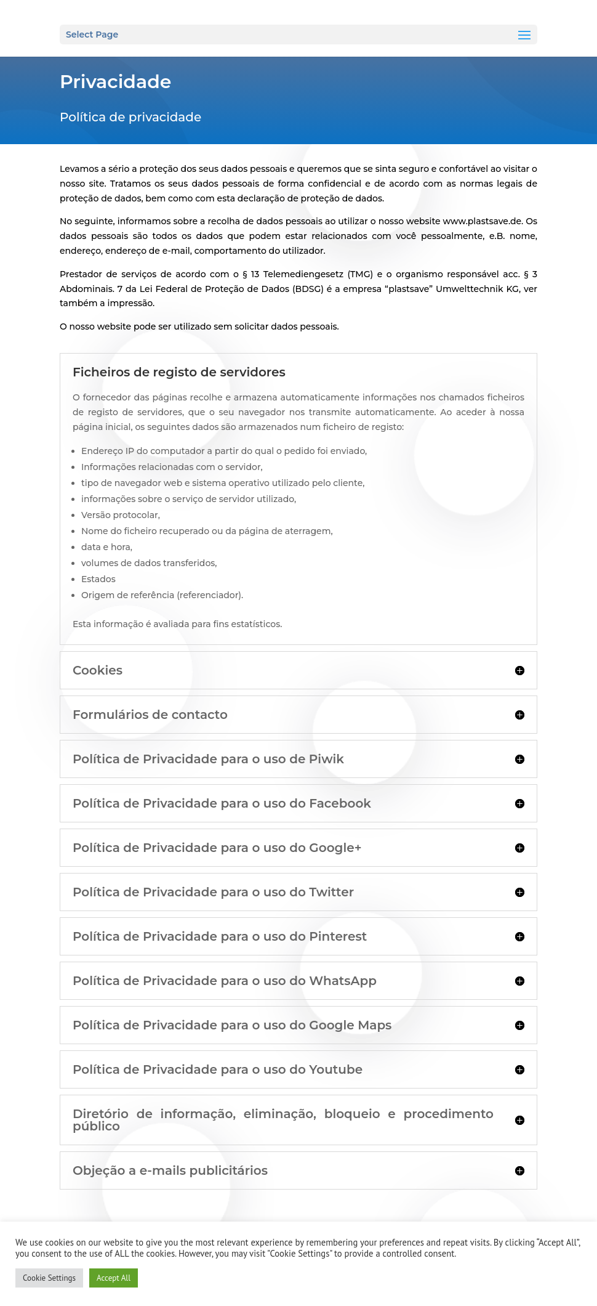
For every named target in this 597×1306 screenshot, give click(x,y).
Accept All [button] (113, 1278)
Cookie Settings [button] (49, 1278)
